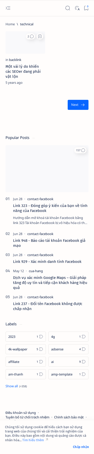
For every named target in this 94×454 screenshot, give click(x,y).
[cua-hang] (36, 271)
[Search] (67, 8)
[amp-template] (68, 374)
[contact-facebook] (40, 199)
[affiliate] (26, 362)
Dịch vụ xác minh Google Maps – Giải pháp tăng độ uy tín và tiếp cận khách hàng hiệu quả (50, 282)
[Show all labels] (16, 386)
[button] (30, 36)
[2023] (26, 337)
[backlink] (15, 59)
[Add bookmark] (40, 36)
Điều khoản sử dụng (21, 412)
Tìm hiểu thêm (33, 440)
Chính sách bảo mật (69, 417)
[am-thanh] (26, 374)
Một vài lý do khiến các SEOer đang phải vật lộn (23, 71)
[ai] (68, 362)
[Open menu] (8, 8)
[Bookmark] (86, 8)
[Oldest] (78, 105)
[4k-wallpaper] (26, 349)
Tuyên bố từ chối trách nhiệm (27, 417)
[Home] (10, 24)
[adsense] (68, 349)
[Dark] (76, 8)
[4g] (68, 337)
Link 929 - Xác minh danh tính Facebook (47, 261)
